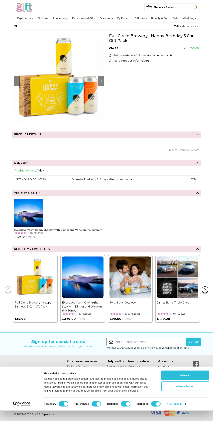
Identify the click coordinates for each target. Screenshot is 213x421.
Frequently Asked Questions (123, 366)
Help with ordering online (127, 361)
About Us (163, 366)
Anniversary (60, 18)
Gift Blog (163, 374)
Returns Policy (76, 370)
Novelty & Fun (159, 18)
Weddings (189, 18)
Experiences (25, 18)
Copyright (112, 374)
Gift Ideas (141, 18)
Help (109, 370)
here (150, 348)
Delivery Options (77, 366)
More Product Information (131, 60)
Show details (174, 414)
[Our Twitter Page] (196, 372)
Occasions (106, 18)
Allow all (185, 385)
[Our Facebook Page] (196, 364)
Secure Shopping (77, 374)
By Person (123, 18)
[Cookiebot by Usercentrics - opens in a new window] (21, 414)
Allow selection (185, 396)
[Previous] (8, 289)
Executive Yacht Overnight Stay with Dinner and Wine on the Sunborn (58, 230)
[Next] (205, 289)
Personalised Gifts (83, 18)
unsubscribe (169, 348)
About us (165, 361)
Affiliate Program (168, 370)
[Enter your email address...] (149, 342)
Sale (175, 18)
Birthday (42, 18)
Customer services (82, 361)
